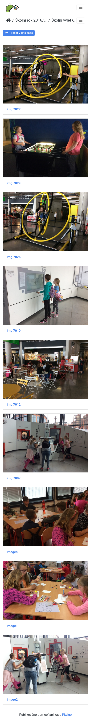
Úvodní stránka (8, 20)
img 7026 (14, 257)
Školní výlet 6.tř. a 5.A (67, 20)
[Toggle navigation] (81, 8)
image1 (12, 626)
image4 (12, 552)
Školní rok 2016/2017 (31, 20)
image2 (12, 699)
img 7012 (14, 404)
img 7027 (14, 109)
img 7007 (14, 478)
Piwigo (67, 715)
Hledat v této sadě (19, 33)
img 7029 (14, 183)
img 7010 (14, 330)
